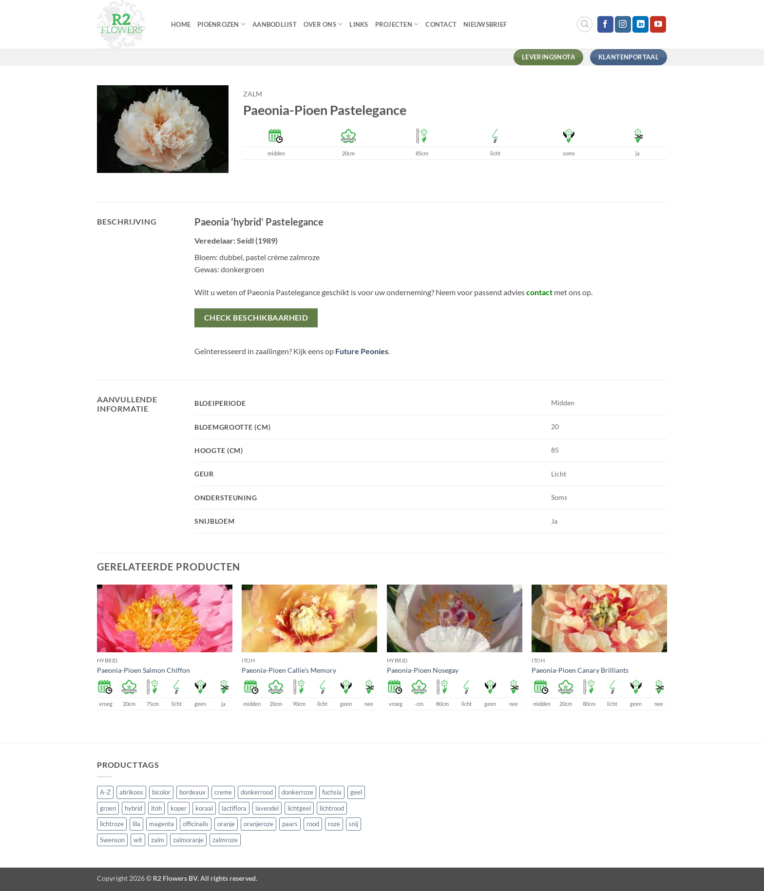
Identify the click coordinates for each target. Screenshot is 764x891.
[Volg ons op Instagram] (623, 24)
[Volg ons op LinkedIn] (640, 24)
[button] (584, 24)
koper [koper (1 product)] (179, 808)
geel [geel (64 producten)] (356, 792)
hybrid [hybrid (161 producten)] (133, 808)
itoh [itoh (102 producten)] (156, 808)
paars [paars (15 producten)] (290, 824)
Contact (441, 24)
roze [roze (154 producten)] (334, 824)
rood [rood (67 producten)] (312, 824)
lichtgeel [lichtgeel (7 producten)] (299, 808)
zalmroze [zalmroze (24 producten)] (225, 840)
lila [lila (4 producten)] (136, 824)
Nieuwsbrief (485, 24)
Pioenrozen (221, 24)
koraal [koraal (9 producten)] (204, 808)
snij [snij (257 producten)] (353, 824)
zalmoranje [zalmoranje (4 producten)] (188, 840)
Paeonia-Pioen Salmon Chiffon (143, 670)
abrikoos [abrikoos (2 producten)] (131, 792)
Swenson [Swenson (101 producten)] (112, 840)
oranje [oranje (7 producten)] (226, 824)
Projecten (397, 24)
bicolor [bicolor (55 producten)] (161, 792)
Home (181, 24)
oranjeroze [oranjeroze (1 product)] (258, 824)
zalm (252, 94)
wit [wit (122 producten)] (138, 840)
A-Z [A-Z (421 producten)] (105, 792)
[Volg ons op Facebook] (605, 24)
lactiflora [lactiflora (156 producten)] (234, 808)
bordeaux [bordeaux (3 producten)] (192, 792)
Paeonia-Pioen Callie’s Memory (289, 670)
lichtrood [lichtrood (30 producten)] (332, 808)
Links (358, 24)
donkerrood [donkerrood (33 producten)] (257, 792)
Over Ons (323, 24)
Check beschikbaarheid (256, 317)
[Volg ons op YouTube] (658, 24)
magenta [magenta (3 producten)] (161, 824)
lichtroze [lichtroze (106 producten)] (112, 824)
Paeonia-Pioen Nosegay (422, 670)
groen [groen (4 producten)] (108, 808)
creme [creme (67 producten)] (223, 792)
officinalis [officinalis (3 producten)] (196, 824)
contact (539, 292)
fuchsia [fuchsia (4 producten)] (332, 792)
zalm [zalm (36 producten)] (157, 840)
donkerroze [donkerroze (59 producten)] (297, 792)
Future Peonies (361, 351)
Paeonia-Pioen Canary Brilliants (580, 670)
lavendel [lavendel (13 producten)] (267, 808)
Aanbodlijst (274, 24)
